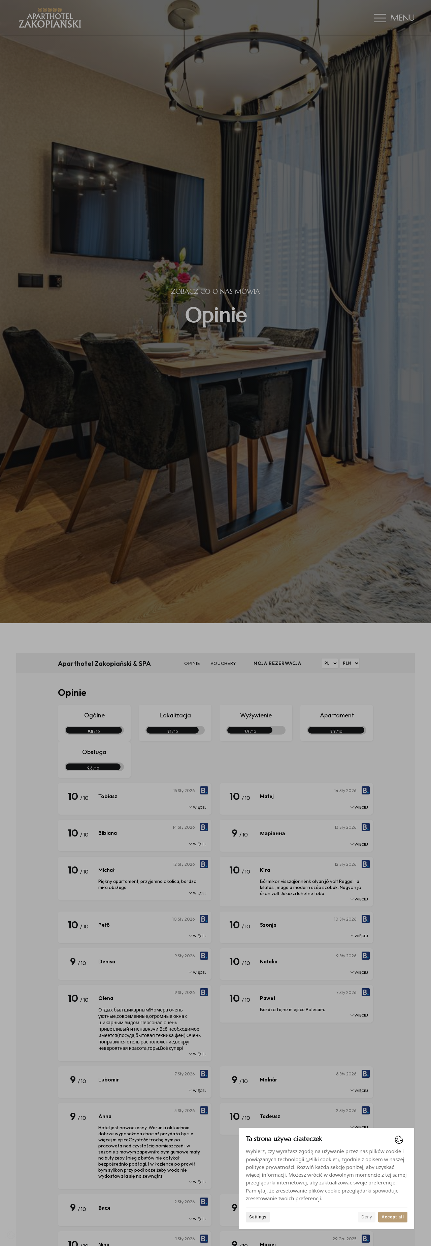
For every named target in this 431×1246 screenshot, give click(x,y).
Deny (366, 1217)
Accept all (393, 1217)
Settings (257, 1217)
